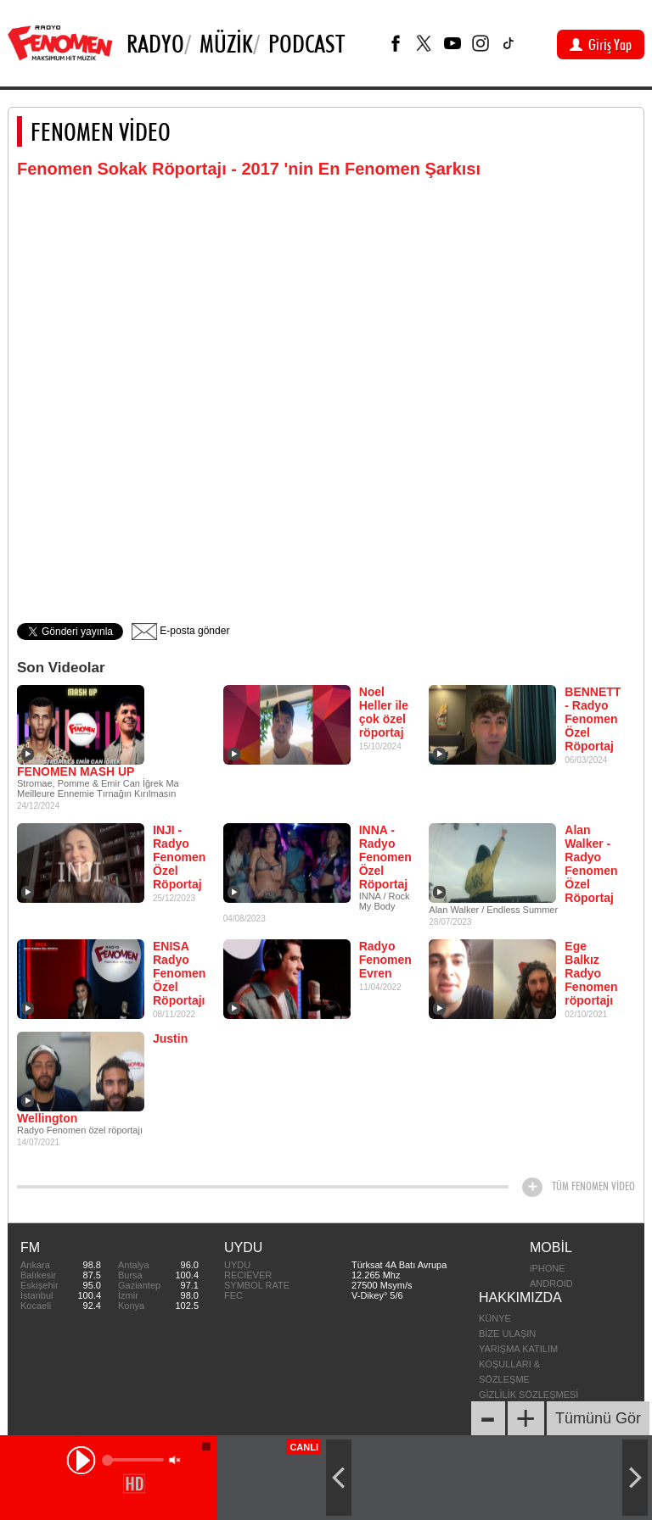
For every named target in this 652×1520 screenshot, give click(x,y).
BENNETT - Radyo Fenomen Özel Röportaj (593, 719)
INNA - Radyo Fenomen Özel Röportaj (385, 857)
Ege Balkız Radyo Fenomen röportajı (591, 973)
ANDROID (551, 1283)
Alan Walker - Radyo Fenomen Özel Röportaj (591, 864)
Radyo (155, 43)
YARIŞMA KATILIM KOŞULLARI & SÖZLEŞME (518, 1364)
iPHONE (547, 1268)
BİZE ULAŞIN (507, 1333)
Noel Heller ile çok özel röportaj (383, 712)
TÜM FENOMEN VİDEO (593, 1186)
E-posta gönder (180, 631)
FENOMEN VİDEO (101, 131)
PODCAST (306, 43)
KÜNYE (495, 1318)
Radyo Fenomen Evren (385, 959)
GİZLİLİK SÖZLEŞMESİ (528, 1394)
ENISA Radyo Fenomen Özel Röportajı (179, 973)
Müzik (226, 43)
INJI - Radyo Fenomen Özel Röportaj (179, 857)
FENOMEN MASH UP (75, 771)
